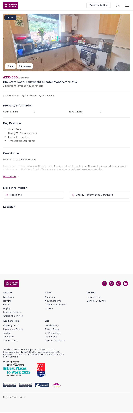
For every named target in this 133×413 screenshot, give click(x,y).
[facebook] (103, 284)
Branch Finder (94, 298)
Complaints (51, 338)
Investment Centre (13, 330)
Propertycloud (11, 326)
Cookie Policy (52, 326)
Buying (7, 309)
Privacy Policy (52, 330)
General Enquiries (96, 302)
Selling (6, 305)
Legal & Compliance (55, 341)
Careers (49, 309)
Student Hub (10, 341)
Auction (7, 334)
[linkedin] (125, 284)
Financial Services (12, 313)
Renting (7, 302)
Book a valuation (98, 5)
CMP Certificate (53, 334)
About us (50, 298)
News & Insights (53, 302)
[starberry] (15, 363)
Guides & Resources (55, 305)
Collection (8, 338)
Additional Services (13, 317)
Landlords (8, 298)
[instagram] (110, 284)
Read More (10, 177)
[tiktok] (118, 284)
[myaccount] (117, 5)
